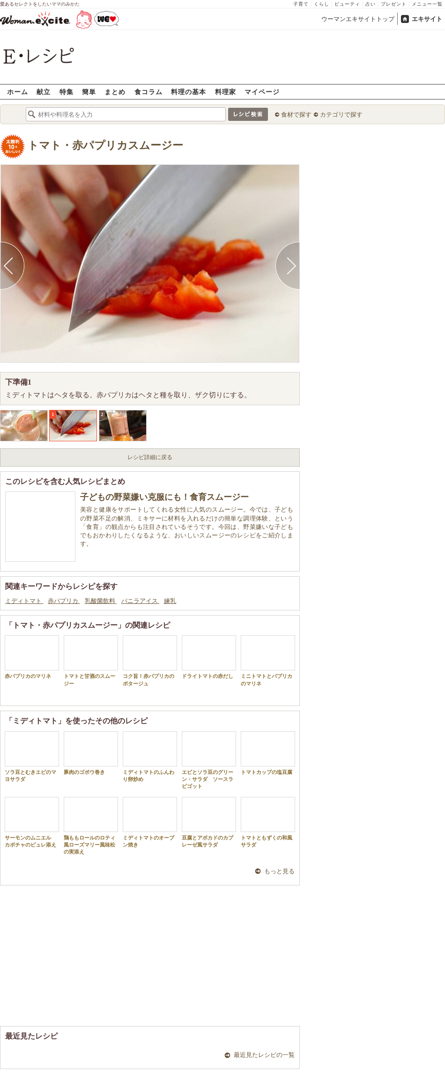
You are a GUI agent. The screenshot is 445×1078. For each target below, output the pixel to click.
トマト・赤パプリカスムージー (105, 145)
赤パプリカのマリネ (32, 657)
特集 (66, 91)
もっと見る (279, 871)
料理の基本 (188, 91)
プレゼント (394, 4)
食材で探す (296, 114)
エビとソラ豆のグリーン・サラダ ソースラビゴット (209, 760)
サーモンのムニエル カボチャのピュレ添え (32, 822)
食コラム (148, 91)
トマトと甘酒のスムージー (91, 660)
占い (370, 4)
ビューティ (347, 4)
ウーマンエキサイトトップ (357, 18)
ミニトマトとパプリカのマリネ (268, 660)
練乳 (170, 600)
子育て (301, 4)
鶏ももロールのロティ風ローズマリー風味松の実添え (91, 826)
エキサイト (427, 18)
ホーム (17, 91)
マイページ (262, 91)
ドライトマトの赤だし (209, 657)
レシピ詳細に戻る (149, 457)
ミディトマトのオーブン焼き (150, 822)
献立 (44, 91)
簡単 (89, 91)
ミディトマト (24, 600)
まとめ (115, 91)
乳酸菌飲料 (101, 600)
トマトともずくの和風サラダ (268, 822)
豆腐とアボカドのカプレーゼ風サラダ (209, 822)
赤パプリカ (64, 600)
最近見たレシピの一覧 (264, 1054)
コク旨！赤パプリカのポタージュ (150, 660)
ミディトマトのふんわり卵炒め (150, 756)
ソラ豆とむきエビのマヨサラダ (32, 756)
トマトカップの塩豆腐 (268, 753)
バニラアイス (140, 600)
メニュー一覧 (427, 4)
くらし (321, 4)
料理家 (225, 91)
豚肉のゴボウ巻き (91, 753)
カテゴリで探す (341, 114)
